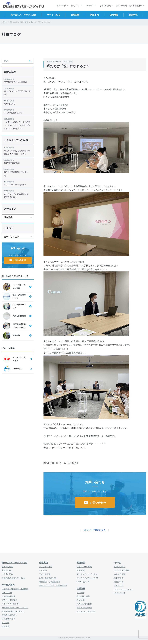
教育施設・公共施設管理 (49, 582)
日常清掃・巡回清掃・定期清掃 (15, 589)
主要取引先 (6, 570)
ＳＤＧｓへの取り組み (86, 611)
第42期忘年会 (18, 102)
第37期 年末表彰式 (18, 161)
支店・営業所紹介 (84, 607)
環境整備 (80, 570)
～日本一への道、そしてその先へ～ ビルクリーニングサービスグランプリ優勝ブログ (18, 124)
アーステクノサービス (86, 578)
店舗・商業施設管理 (47, 578)
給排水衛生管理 (8, 619)
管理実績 (43, 562)
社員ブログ (75, 6)
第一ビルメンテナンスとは (14, 562)
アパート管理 (44, 574)
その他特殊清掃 (8, 596)
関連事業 (81, 562)
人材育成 (80, 600)
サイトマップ (119, 593)
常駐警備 (5, 623)
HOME (4, 22)
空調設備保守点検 (9, 615)
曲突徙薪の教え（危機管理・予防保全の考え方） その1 (18, 151)
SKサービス (82, 582)
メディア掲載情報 (121, 570)
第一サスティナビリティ (87, 574)
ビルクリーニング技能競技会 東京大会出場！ (18, 194)
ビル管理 (43, 570)
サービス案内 (8, 585)
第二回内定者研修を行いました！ (18, 172)
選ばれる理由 (7, 567)
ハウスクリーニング (10, 604)
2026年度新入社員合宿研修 (18, 80)
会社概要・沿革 (83, 596)
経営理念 (80, 593)
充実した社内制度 (84, 604)
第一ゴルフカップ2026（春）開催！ (18, 91)
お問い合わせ (119, 567)
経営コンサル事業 (84, 567)
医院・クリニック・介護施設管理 (53, 585)
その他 (117, 562)
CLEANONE (7, 593)
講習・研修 (24, 22)
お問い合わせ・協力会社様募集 (129, 6)
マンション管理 (45, 567)
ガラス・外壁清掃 (9, 600)
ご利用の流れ (7, 574)
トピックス (90, 6)
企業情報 (81, 588)
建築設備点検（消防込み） (13, 611)
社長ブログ (61, 6)
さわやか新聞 (105, 6)
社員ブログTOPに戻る (95, 530)
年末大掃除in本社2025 (18, 111)
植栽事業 (5, 626)
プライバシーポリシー (123, 589)
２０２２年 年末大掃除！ (18, 183)
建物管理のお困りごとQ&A (13, 578)
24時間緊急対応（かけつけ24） (15, 607)
